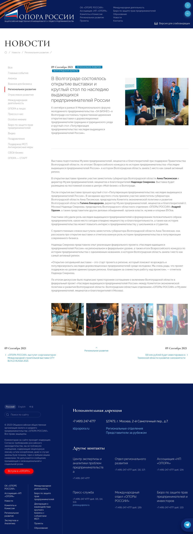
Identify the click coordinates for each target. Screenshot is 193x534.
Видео (11, 133)
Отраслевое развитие (21, 94)
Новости (117, 17)
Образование (120, 14)
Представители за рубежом (126, 432)
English (21, 407)
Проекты (84, 21)
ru (188, 14)
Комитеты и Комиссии (91, 14)
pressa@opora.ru (81, 505)
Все (10, 67)
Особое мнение (17, 119)
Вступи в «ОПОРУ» (19, 471)
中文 (31, 407)
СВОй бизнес (15, 152)
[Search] (23, 414)
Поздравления (16, 138)
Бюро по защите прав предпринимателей (134, 11)
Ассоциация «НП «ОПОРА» (93, 11)
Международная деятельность (128, 7)
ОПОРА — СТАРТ (17, 158)
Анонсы (12, 78)
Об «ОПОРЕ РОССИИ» (91, 7)
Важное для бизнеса (20, 83)
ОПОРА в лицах (17, 108)
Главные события (18, 73)
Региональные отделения (124, 428)
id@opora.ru (81, 428)
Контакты (118, 21)
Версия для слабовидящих (172, 23)
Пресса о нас (15, 114)
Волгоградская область (66, 71)
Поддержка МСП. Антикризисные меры (20, 146)
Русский (10, 407)
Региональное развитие (92, 17)
